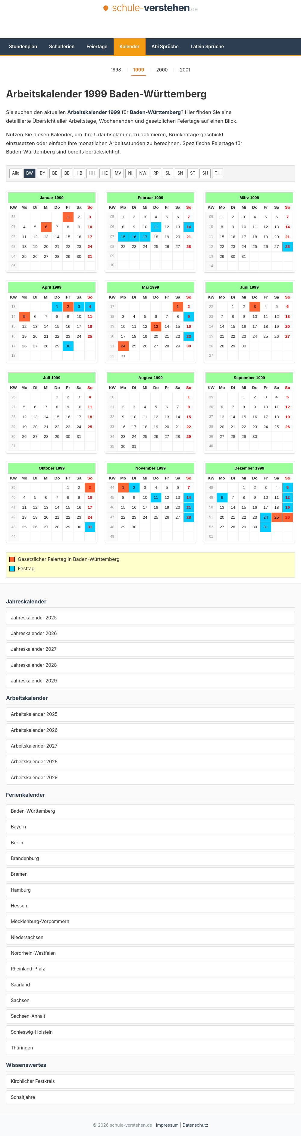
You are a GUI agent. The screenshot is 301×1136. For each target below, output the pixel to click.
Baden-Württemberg (33, 811)
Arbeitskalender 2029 (34, 777)
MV (118, 173)
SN (180, 173)
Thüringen (22, 1048)
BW (29, 173)
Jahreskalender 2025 (34, 618)
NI (130, 173)
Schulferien (61, 46)
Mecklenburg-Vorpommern (40, 921)
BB (67, 173)
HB (79, 173)
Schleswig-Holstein (32, 1032)
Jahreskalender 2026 (34, 633)
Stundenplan (23, 46)
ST (192, 173)
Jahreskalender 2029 (34, 681)
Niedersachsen (27, 937)
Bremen (19, 874)
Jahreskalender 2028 (34, 665)
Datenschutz (195, 1125)
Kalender (130, 46)
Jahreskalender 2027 (34, 649)
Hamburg (21, 890)
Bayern (18, 827)
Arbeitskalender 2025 (34, 714)
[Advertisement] (150, 30)
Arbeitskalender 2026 (34, 730)
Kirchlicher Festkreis (33, 1081)
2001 (185, 70)
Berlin (17, 843)
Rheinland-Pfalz (28, 969)
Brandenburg (25, 858)
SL (167, 173)
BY (42, 173)
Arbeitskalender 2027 (34, 746)
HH (92, 173)
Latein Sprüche (207, 46)
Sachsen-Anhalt (28, 1016)
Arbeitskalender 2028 (34, 761)
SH (205, 173)
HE (105, 173)
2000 (162, 70)
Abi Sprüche (165, 46)
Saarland (20, 985)
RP (155, 173)
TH (218, 173)
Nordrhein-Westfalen (33, 953)
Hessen (19, 906)
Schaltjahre (23, 1097)
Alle (15, 173)
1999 (138, 70)
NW (142, 173)
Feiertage (96, 46)
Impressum (167, 1125)
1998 (116, 70)
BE (54, 173)
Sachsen (20, 1000)
